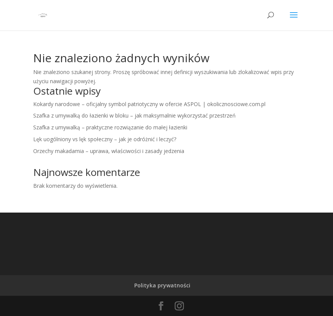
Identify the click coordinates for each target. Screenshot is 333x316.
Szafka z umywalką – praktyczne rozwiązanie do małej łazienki (110, 127)
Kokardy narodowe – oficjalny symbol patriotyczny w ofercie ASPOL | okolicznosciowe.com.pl (149, 104)
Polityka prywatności (162, 285)
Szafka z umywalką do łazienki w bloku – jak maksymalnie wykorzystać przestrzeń (134, 115)
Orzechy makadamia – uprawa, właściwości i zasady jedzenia (108, 151)
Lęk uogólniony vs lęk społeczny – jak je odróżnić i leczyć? (104, 139)
